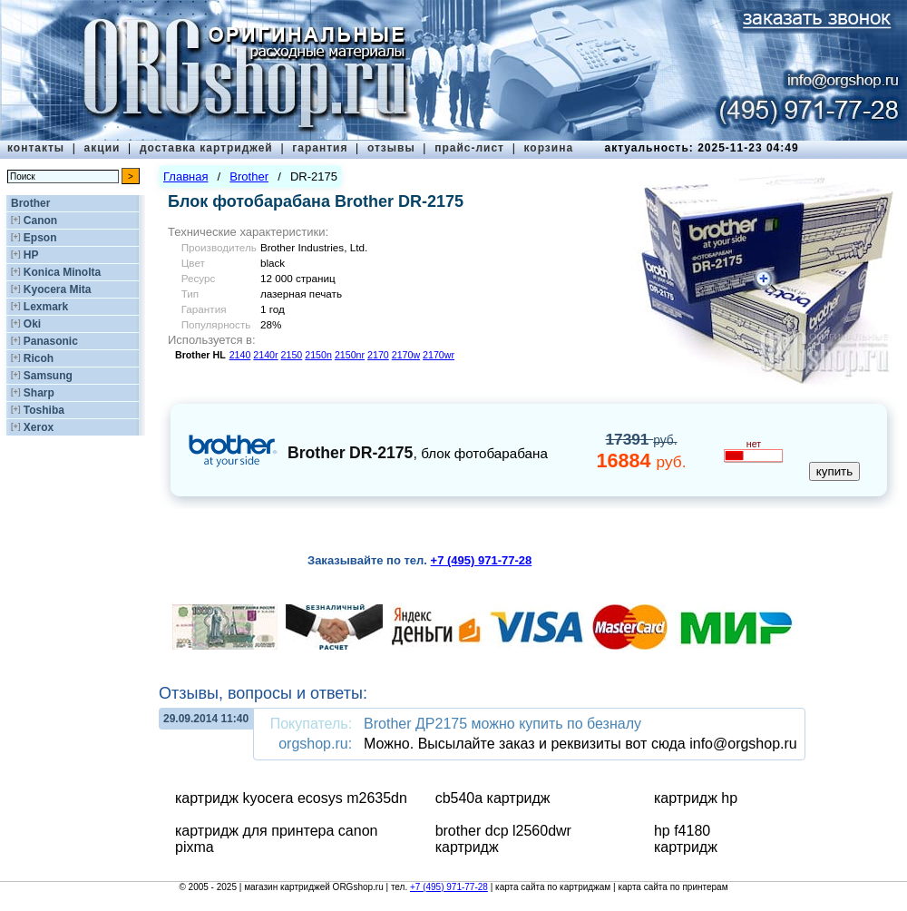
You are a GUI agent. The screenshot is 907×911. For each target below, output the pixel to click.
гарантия (319, 148)
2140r (265, 354)
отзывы (391, 148)
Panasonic (51, 341)
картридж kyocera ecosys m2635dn (291, 798)
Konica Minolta (62, 272)
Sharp (39, 393)
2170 (378, 354)
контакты (35, 148)
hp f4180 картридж (685, 839)
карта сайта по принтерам (672, 887)
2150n (318, 354)
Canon (40, 220)
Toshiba (44, 410)
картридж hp (695, 798)
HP (31, 255)
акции (102, 148)
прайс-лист (469, 148)
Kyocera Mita (58, 289)
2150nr (350, 354)
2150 (292, 354)
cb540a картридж (493, 798)
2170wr (438, 354)
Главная (185, 176)
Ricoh (39, 358)
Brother (30, 203)
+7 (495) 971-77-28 (449, 887)
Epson (40, 237)
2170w (406, 354)
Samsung (48, 375)
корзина (548, 148)
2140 (240, 354)
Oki (32, 324)
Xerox (39, 427)
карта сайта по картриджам (552, 887)
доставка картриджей (206, 148)
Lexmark (46, 306)
